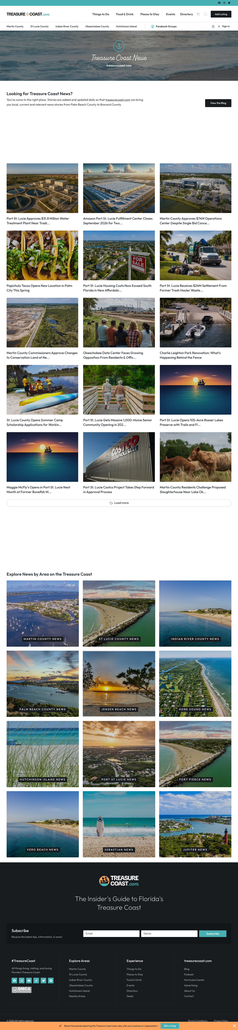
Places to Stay (135, 977)
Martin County (77, 972)
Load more (119, 503)
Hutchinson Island (79, 993)
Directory (132, 993)
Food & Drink (134, 982)
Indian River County (80, 982)
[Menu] (198, 14)
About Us (189, 993)
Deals (130, 999)
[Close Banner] (234, 1026)
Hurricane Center (194, 982)
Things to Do (134, 972)
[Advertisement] (106, 135)
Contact (189, 999)
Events (130, 988)
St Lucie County (78, 977)
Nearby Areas (77, 999)
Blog (186, 972)
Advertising (191, 988)
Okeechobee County (81, 988)
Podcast (189, 977)
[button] (213, 26)
